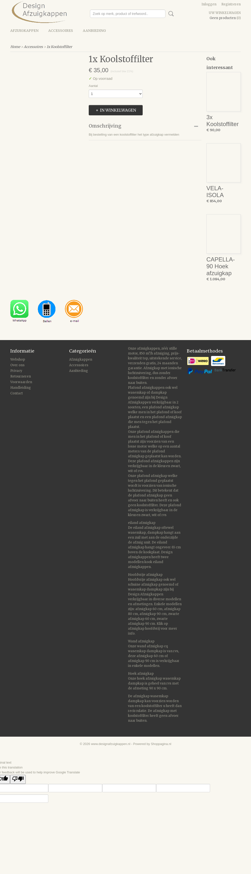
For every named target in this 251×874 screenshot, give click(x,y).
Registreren (231, 4)
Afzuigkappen (24, 30)
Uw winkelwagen (225, 13)
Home (15, 47)
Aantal (93, 86)
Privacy (16, 371)
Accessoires (60, 30)
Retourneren (20, 376)
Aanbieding (94, 30)
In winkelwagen (118, 110)
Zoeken (170, 13)
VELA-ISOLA (215, 191)
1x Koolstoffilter (59, 47)
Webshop (17, 359)
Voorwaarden (21, 382)
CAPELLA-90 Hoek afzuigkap (220, 266)
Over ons (17, 365)
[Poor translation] (18, 779)
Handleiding (20, 388)
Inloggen (208, 4)
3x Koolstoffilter (222, 120)
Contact (16, 393)
